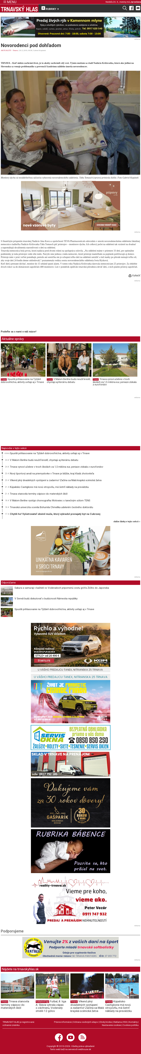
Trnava (15, 50)
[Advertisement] (28, 306)
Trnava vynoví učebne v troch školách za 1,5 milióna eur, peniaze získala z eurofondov (115, 382)
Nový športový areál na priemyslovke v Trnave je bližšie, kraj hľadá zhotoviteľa (52, 473)
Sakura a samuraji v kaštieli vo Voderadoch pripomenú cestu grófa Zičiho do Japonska (62, 587)
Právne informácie (63, 1022)
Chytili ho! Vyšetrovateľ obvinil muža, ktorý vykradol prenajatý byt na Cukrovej (55, 514)
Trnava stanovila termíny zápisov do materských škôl (38, 493)
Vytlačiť (134, 275)
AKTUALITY (6, 50)
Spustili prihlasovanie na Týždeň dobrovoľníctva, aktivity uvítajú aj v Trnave (22, 380)
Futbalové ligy (42, 1002)
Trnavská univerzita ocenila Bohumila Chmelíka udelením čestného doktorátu (51, 507)
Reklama (118, 1022)
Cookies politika (131, 1025)
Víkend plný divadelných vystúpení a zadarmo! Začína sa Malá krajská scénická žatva (55, 480)
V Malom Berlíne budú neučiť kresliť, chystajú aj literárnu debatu (69, 380)
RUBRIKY (50, 8)
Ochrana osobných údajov (85, 1022)
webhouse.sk (84, 1049)
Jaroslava (135, 1)
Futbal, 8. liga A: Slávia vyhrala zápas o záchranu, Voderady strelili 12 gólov (51, 1006)
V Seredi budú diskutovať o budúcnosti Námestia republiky (46, 598)
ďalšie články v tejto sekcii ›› (127, 522)
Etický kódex (106, 1022)
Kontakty (133, 1022)
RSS (125, 1022)
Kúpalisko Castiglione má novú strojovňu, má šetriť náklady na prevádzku (49, 487)
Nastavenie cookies (111, 1025)
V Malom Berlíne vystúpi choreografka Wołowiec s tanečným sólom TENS (50, 500)
